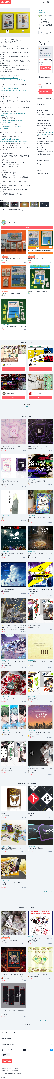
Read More (48, 55)
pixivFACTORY (48, 153)
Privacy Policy (4, 1070)
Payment (41, 164)
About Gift (42, 104)
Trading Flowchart (44, 160)
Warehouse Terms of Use (7, 1068)
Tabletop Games (43, 12)
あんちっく (11, 222)
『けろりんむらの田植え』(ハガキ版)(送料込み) (13, 326)
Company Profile (5, 1065)
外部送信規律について (14, 1070)
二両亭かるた (36, 364)
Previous (3, 22)
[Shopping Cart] (48, 2)
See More (27, 406)
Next (27, 22)
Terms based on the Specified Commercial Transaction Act (11, 1074)
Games (40, 10)
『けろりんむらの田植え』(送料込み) (37, 291)
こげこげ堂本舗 (37, 393)
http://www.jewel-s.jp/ (6, 99)
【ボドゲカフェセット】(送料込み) (37, 258)
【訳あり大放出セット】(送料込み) (10, 258)
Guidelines (17, 1068)
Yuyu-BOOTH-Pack (45, 134)
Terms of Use (14, 1065)
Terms (39, 170)
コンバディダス (11, 364)
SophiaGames (10, 393)
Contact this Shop (42, 173)
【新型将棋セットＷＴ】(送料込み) (10, 293)
